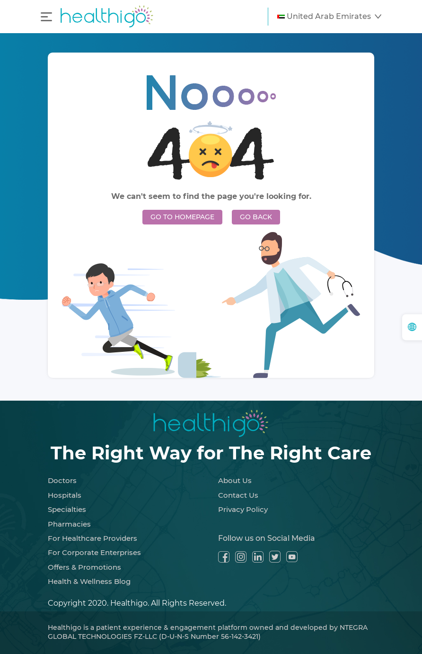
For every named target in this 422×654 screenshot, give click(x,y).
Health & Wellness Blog (89, 581)
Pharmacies (69, 524)
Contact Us (238, 495)
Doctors (62, 480)
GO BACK (256, 217)
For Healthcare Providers (92, 538)
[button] (329, 17)
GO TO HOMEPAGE (182, 217)
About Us (235, 480)
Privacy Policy (243, 509)
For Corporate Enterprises (94, 552)
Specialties (67, 509)
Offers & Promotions (84, 567)
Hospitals (64, 495)
